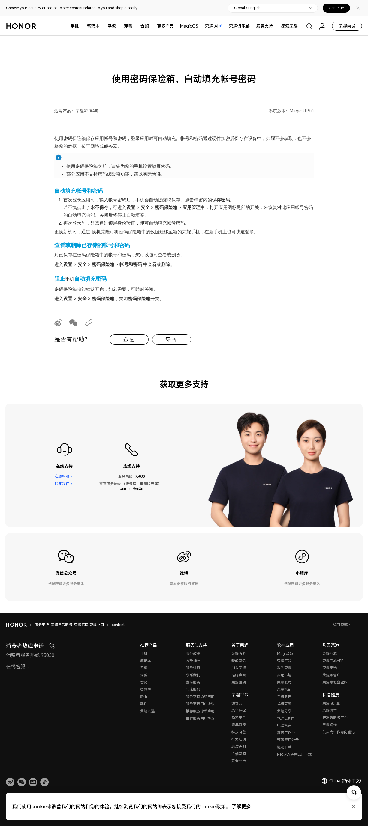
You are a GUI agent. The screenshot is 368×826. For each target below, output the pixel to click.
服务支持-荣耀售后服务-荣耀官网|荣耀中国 (69, 624)
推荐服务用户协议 (200, 718)
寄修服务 (193, 682)
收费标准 (193, 660)
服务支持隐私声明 (200, 696)
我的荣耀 (284, 668)
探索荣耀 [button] (289, 25)
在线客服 (62, 476)
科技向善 (238, 732)
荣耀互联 (284, 660)
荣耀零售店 (331, 675)
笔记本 (93, 25)
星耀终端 (329, 725)
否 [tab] (174, 339)
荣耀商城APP (332, 660)
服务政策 (193, 653)
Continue (336, 8)
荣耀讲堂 (329, 710)
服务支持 (264, 25)
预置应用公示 (288, 740)
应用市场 (284, 675)
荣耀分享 (284, 711)
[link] (10, 782)
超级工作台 (286, 732)
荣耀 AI (213, 25)
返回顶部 (340, 624)
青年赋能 (238, 725)
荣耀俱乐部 (239, 25)
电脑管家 (284, 725)
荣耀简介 (238, 653)
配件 (143, 704)
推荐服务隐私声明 (200, 711)
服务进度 (193, 668)
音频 (144, 25)
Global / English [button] (247, 8)
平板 (111, 25)
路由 (143, 696)
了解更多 (241, 806)
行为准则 (238, 739)
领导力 (236, 703)
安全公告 (238, 761)
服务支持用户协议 (200, 704)
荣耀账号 (284, 682)
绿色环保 (238, 710)
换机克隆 (284, 704)
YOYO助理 (285, 718)
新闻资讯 (238, 660)
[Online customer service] (354, 792)
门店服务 (193, 689)
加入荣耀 (238, 668)
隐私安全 (238, 717)
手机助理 (284, 696)
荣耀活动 (238, 682)
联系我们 (62, 484)
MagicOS (189, 25)
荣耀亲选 (147, 711)
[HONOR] (16, 624)
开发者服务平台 (335, 717)
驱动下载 (284, 747)
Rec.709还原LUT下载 (294, 754)
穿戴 (128, 25)
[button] (21, 782)
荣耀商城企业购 (335, 682)
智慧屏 (145, 689)
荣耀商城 (347, 25)
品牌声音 (238, 675)
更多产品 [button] (165, 25)
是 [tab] (132, 339)
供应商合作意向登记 (338, 732)
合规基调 (238, 753)
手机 (74, 25)
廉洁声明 (238, 746)
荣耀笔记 (284, 689)
